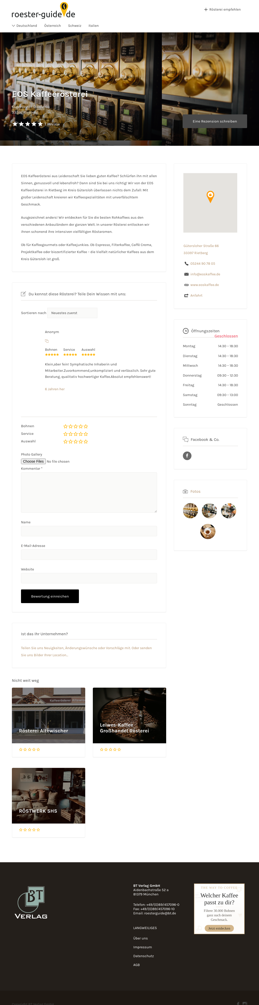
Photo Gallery (31, 454)
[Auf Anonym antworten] (47, 341)
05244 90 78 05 (202, 263)
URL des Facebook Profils (187, 456)
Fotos (195, 491)
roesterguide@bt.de (160, 913)
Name (26, 522)
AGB (136, 965)
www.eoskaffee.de (204, 285)
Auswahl (28, 441)
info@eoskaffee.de (205, 274)
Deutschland (26, 26)
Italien (94, 26)
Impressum (142, 947)
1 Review (52, 124)
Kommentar (31, 468)
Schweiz (74, 26)
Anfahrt (196, 295)
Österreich (52, 26)
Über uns (140, 938)
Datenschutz (143, 956)
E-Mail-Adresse (33, 546)
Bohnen (27, 426)
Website (27, 569)
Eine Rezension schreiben (215, 121)
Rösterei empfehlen (225, 9)
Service (27, 433)
